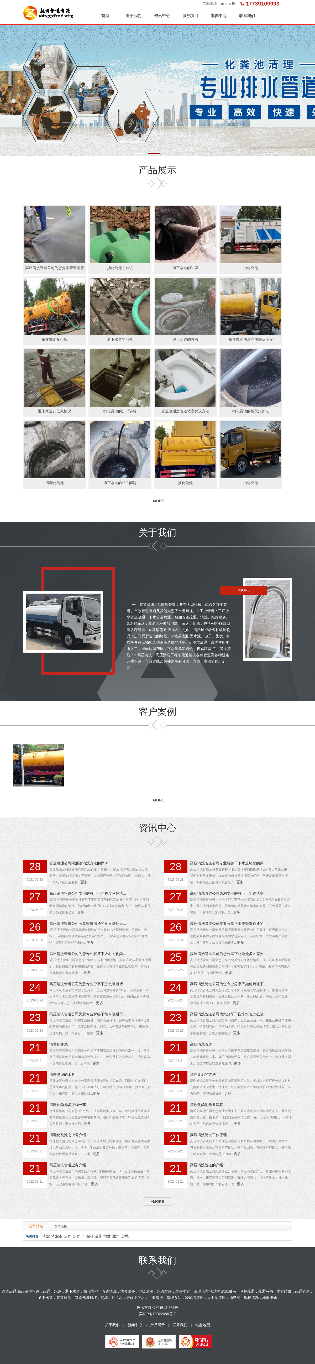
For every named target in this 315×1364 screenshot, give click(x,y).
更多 (84, 882)
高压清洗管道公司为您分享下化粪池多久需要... (228, 954)
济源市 (56, 1236)
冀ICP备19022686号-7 (157, 1314)
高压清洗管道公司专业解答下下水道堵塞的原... (228, 863)
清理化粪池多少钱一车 (67, 1105)
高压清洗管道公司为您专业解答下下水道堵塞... (228, 893)
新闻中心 (135, 1325)
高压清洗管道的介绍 (206, 1165)
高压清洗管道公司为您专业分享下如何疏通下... (228, 984)
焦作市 (78, 1236)
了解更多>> (143, 667)
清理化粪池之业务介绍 (67, 1135)
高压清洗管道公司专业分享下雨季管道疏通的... (228, 923)
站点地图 (202, 1325)
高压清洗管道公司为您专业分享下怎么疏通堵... (87, 984)
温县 (98, 1236)
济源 (46, 1236)
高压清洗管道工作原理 (208, 1135)
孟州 (116, 1236)
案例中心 (219, 15)
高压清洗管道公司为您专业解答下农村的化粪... (87, 954)
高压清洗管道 (201, 1044)
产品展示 (157, 1325)
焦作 (67, 1236)
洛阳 (89, 1236)
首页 (105, 15)
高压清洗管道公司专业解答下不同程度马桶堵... (87, 893)
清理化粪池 (58, 1044)
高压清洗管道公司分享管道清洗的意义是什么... (87, 923)
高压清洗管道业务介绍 (67, 1165)
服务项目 (190, 15)
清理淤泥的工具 (62, 1074)
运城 (125, 1236)
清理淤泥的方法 (203, 1074)
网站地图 (210, 3)
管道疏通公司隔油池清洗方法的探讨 (78, 863)
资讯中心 (162, 15)
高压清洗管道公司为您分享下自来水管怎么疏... (228, 1014)
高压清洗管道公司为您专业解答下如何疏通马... (87, 1014)
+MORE (157, 501)
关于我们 (133, 15)
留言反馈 (228, 3)
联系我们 (247, 15)
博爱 (107, 1236)
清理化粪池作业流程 (206, 1105)
